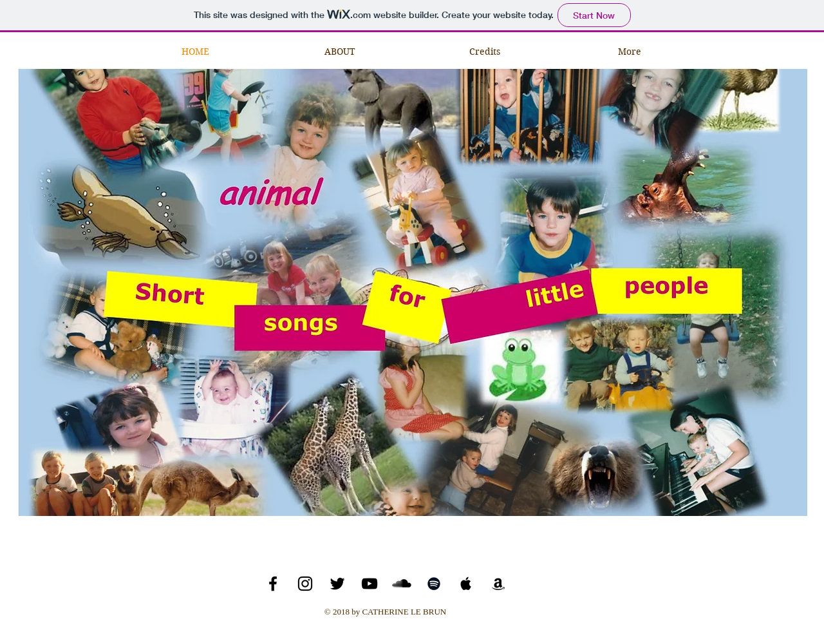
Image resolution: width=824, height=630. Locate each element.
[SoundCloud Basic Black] (401, 583)
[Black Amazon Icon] (498, 583)
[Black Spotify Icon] (434, 583)
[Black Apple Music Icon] (466, 583)
